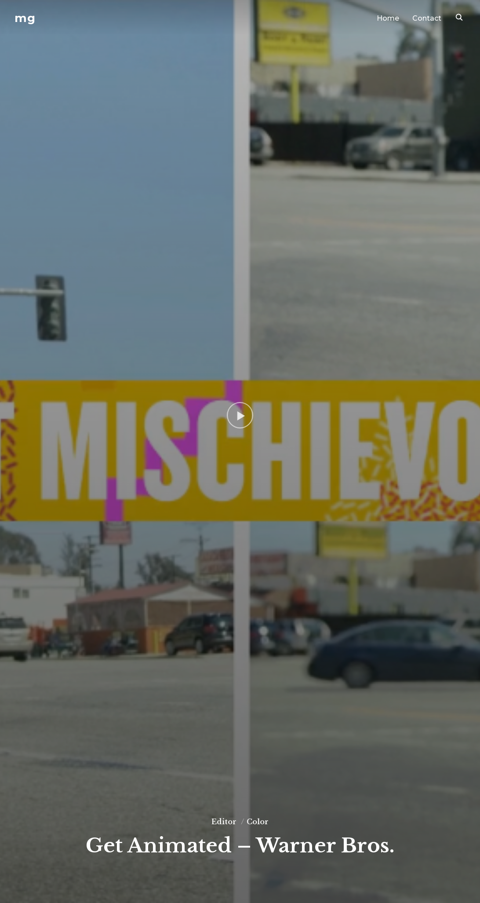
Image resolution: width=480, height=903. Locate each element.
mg (25, 18)
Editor (223, 821)
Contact (426, 18)
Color (258, 821)
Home (388, 18)
